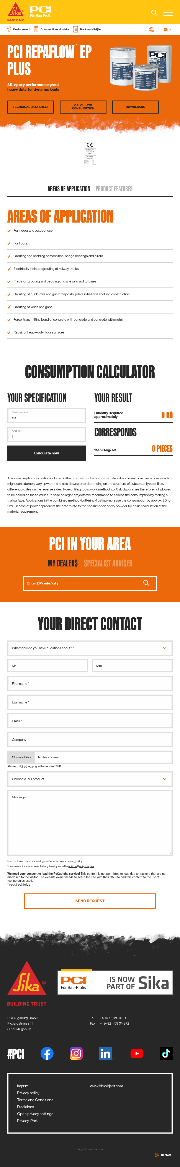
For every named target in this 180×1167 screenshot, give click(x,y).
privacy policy (74, 861)
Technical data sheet (31, 107)
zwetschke (98, 1149)
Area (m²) (17, 430)
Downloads (135, 107)
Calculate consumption (83, 107)
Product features (114, 188)
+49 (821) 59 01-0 (113, 1018)
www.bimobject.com (106, 1086)
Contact (163, 1155)
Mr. (14, 666)
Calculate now (46, 453)
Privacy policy (28, 1093)
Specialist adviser (108, 563)
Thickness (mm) (20, 412)
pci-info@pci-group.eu (81, 866)
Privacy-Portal (28, 1121)
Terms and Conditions (35, 1100)
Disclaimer (25, 1107)
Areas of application (69, 188)
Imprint (23, 1086)
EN (168, 29)
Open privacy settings (35, 1114)
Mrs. (99, 666)
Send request (90, 901)
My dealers (63, 563)
